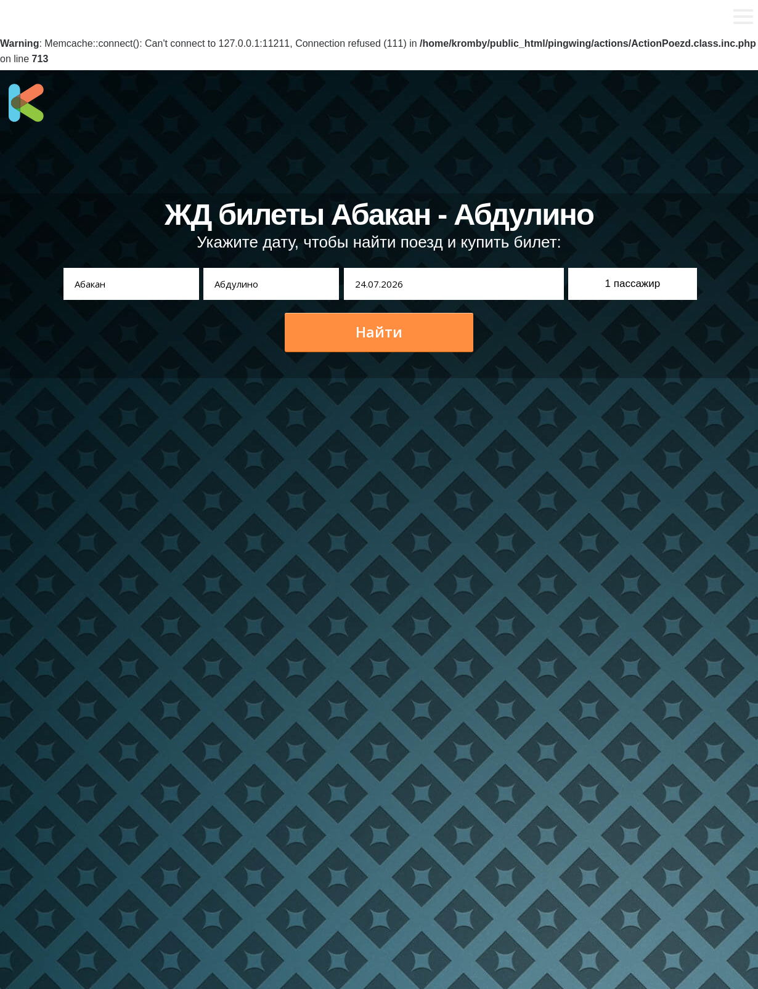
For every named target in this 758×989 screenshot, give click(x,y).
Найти (379, 332)
